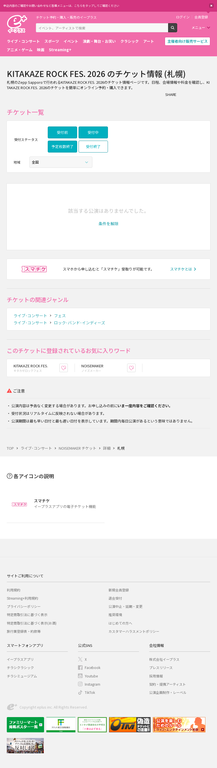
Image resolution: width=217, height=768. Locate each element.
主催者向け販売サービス (187, 41)
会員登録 (201, 17)
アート (148, 41)
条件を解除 (108, 223)
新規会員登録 (118, 589)
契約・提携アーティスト (167, 684)
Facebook (92, 667)
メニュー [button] (198, 27)
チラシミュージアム (22, 675)
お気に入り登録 (135, 367)
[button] (108, 223)
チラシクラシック (20, 667)
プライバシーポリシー (24, 606)
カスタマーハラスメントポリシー (133, 631)
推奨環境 (115, 614)
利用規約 (13, 589)
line (206, 94)
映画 (40, 49)
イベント (71, 41)
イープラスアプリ (20, 659)
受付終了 (93, 146)
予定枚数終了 (62, 146)
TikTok (90, 692)
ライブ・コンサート (23, 41)
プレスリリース (161, 667)
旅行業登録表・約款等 (24, 631)
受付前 (62, 132)
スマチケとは (181, 269)
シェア (184, 94)
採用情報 (156, 675)
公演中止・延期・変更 (125, 606)
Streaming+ (60, 49)
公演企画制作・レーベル (167, 692)
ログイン (183, 17)
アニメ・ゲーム (19, 49)
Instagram (92, 684)
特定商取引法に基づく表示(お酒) (32, 623)
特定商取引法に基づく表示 (27, 614)
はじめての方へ (120, 623)
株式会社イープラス (164, 659)
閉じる (211, 5)
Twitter (195, 94)
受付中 (93, 132)
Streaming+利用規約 (22, 598)
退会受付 (115, 598)
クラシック (129, 41)
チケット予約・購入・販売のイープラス (66, 17)
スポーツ (51, 41)
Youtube (91, 675)
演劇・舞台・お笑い (99, 41)
